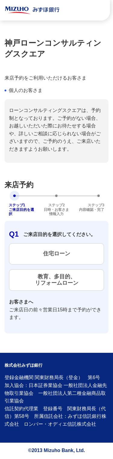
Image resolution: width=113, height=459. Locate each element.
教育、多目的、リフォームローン (56, 280)
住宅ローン (56, 254)
